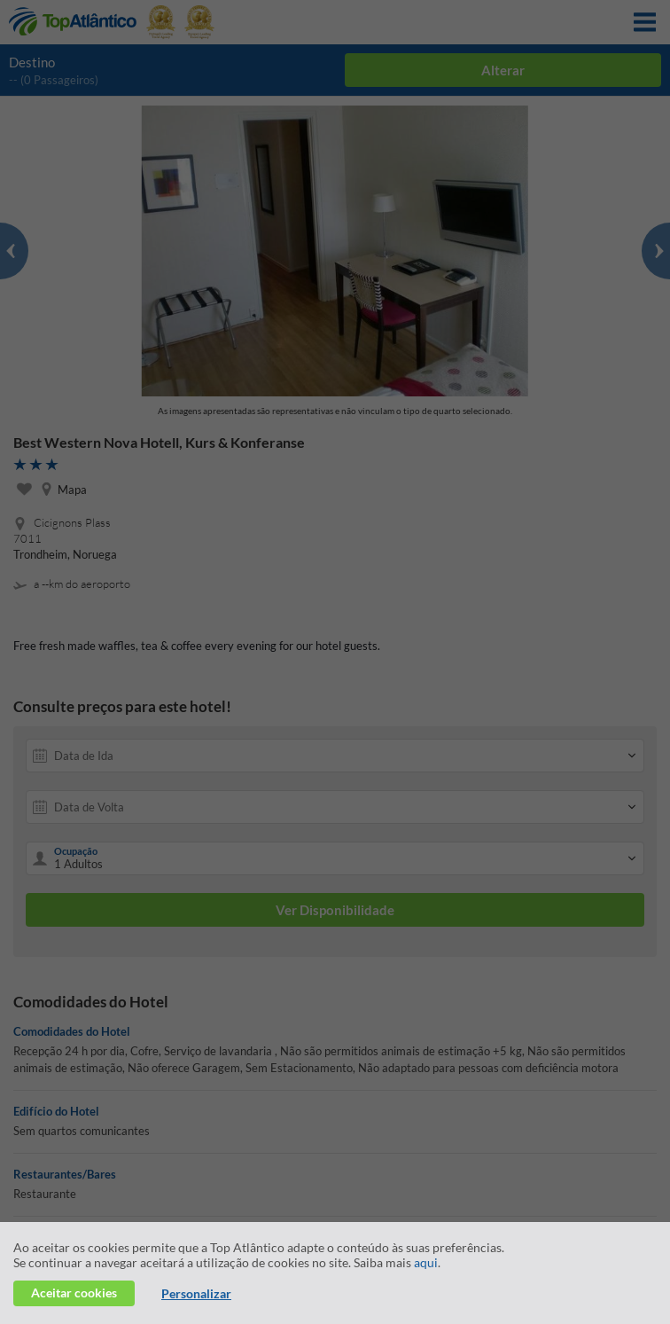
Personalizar (196, 1293)
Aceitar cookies (74, 1292)
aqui (426, 1262)
